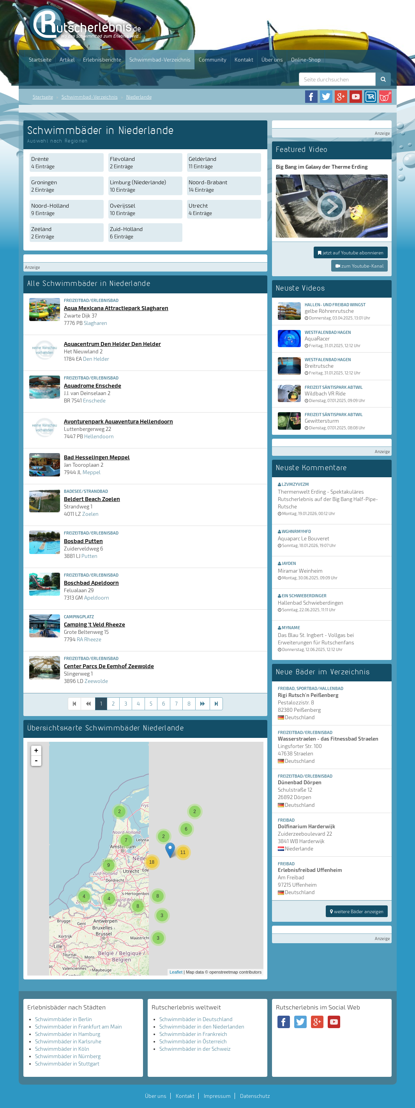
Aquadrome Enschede (92, 385)
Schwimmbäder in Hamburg (67, 1034)
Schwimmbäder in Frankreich (193, 1034)
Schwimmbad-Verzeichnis (160, 59)
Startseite (40, 59)
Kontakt (244, 59)
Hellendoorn (99, 436)
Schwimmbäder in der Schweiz (195, 1049)
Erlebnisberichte (102, 59)
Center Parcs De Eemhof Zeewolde (109, 665)
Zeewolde (96, 681)
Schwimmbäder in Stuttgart (67, 1063)
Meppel (92, 472)
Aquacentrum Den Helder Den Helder (112, 343)
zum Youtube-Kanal (359, 265)
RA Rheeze (89, 639)
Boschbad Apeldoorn (91, 582)
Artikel (67, 59)
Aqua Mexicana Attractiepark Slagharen (116, 307)
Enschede (94, 400)
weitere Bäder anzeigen (356, 911)
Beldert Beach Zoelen (92, 498)
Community (212, 59)
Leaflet (176, 972)
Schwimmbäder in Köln (62, 1049)
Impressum (217, 1096)
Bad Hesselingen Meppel (97, 456)
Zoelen (90, 514)
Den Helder (96, 359)
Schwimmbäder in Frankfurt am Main (78, 1026)
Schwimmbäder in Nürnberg (68, 1056)
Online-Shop (306, 59)
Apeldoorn (96, 598)
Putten (89, 556)
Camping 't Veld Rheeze (94, 624)
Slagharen (95, 323)
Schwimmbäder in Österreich (193, 1041)
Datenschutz (255, 1096)
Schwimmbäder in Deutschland (196, 1019)
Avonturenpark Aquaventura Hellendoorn (118, 421)
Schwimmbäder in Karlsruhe (68, 1041)
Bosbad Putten (83, 540)
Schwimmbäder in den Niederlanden (201, 1026)
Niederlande (139, 96)
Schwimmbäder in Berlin (63, 1019)
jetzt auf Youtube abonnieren (350, 252)
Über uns (272, 59)
